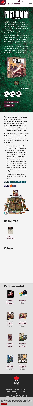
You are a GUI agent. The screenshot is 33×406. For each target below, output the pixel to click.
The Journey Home (12, 102)
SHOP (16, 389)
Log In (21, 1)
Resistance (9, 105)
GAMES (9, 389)
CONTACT (22, 392)
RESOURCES (11, 392)
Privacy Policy (17, 401)
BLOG (16, 394)
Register (28, 1)
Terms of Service (27, 401)
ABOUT (24, 389)
